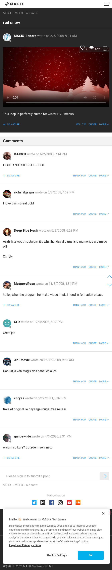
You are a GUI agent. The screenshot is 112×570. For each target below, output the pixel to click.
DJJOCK (20, 154)
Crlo (17, 322)
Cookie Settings (57, 555)
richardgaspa (24, 192)
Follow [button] (81, 124)
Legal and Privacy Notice (25, 545)
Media (7, 13)
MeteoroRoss (25, 284)
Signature (13, 124)
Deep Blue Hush (26, 230)
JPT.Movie (22, 360)
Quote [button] (92, 124)
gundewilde (23, 436)
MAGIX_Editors (25, 36)
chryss (19, 398)
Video (19, 13)
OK (90, 555)
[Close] (103, 513)
